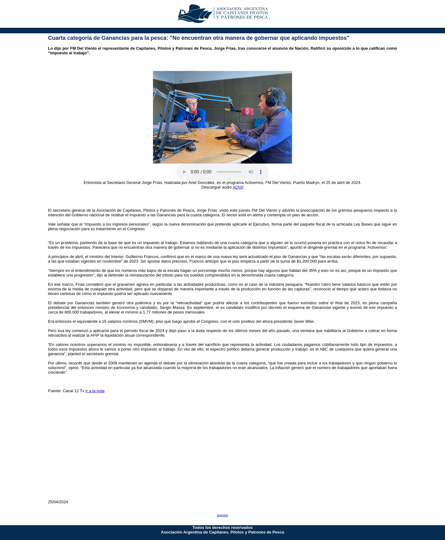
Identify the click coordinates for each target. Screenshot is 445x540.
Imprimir (222, 515)
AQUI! (238, 187)
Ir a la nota (94, 390)
